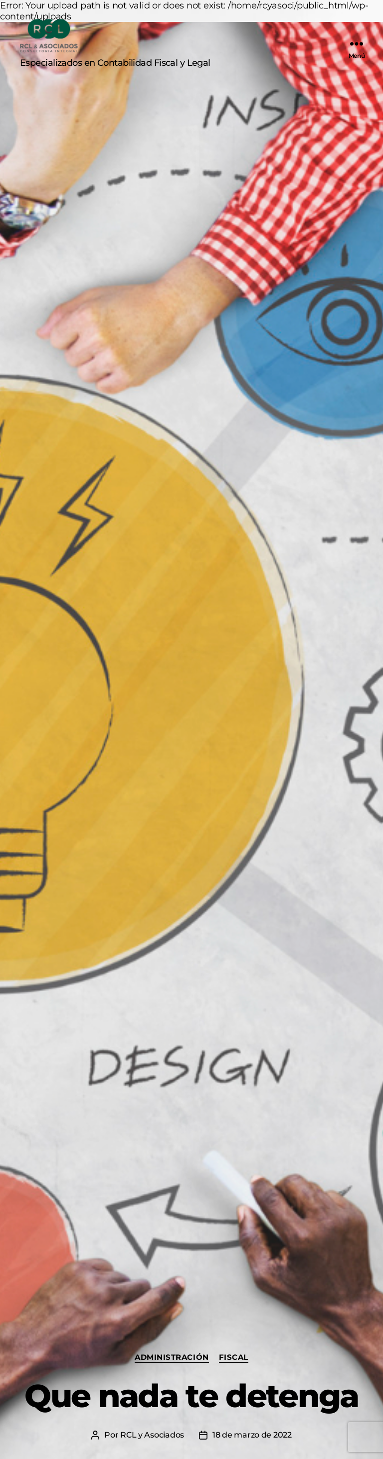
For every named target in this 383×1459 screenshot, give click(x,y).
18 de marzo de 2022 (252, 1435)
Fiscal (233, 1357)
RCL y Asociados (152, 1435)
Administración (172, 1357)
